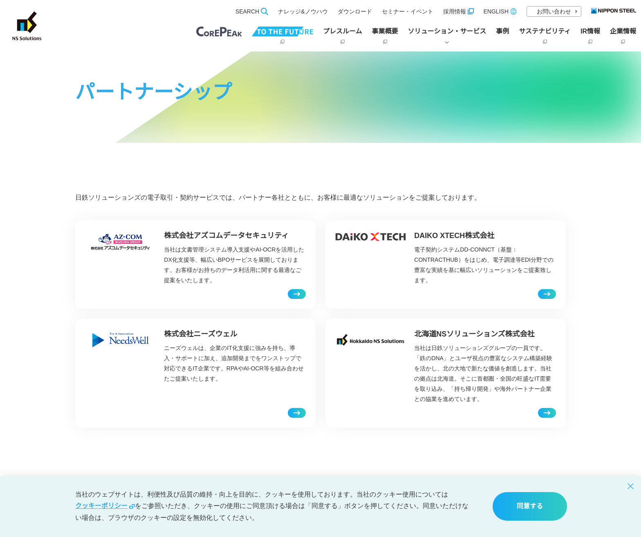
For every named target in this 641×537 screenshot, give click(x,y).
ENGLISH (500, 11)
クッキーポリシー (105, 505)
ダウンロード (355, 11)
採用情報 (458, 11)
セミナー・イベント (407, 11)
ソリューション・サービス (447, 36)
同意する (530, 506)
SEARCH (251, 11)
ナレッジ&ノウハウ (302, 11)
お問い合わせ (557, 11)
